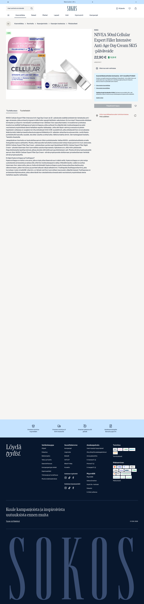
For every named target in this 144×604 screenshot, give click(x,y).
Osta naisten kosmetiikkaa (103, 88)
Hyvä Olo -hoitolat (93, 484)
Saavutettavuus (47, 463)
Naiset (33, 15)
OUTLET (67, 460)
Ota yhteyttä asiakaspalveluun (97, 452)
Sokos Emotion (92, 480)
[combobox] (20, 8)
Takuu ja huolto (47, 460)
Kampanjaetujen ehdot (49, 467)
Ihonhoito (30, 23)
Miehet (45, 15)
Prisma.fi (91, 464)
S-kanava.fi (91, 460)
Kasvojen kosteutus (58, 23)
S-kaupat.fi (91, 468)
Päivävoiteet (72, 23)
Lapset (56, 15)
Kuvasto (67, 467)
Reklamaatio (46, 456)
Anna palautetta (92, 456)
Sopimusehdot (46, 471)
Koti (67, 15)
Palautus (45, 452)
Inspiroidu (67, 452)
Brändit (66, 456)
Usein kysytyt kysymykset (95, 448)
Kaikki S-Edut (99, 97)
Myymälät (90, 477)
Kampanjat (94, 15)
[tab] (12, 110)
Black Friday (68, 463)
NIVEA (96, 30)
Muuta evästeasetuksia (49, 479)
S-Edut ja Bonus (92, 492)
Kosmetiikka (20, 15)
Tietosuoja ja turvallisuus (50, 475)
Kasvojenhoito (42, 23)
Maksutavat (117, 480)
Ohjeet (44, 448)
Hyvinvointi (79, 15)
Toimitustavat (117, 456)
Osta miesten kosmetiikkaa (103, 85)
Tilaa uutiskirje (13, 521)
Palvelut (89, 488)
